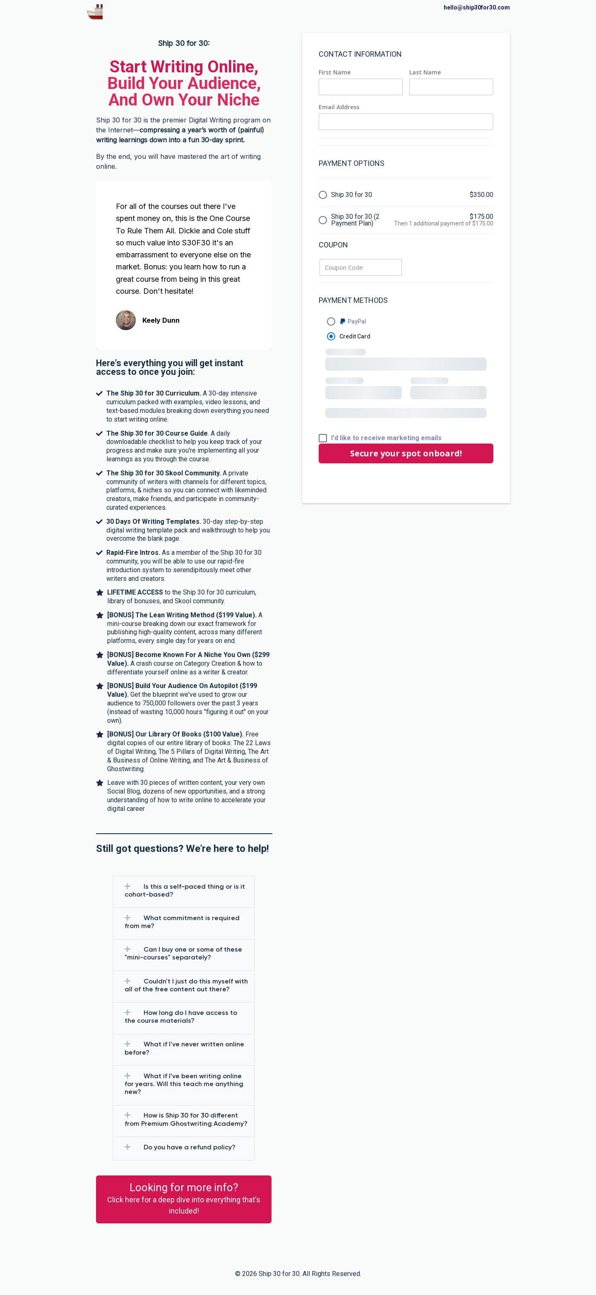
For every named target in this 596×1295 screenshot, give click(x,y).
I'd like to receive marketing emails (386, 438)
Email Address (339, 107)
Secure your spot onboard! (406, 453)
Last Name (425, 72)
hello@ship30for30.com (477, 7)
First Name (335, 72)
